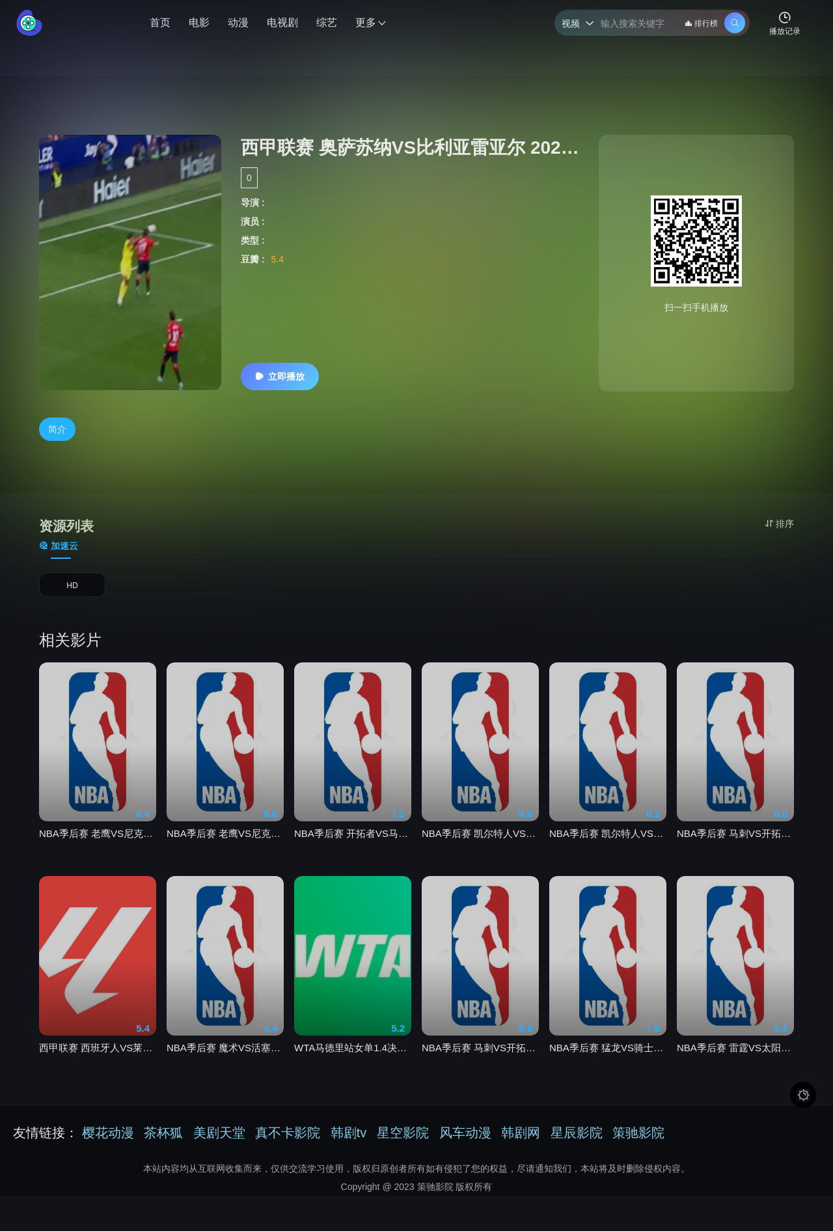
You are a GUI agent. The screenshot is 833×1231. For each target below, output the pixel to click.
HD (72, 592)
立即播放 (280, 376)
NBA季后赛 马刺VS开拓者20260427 (480, 1073)
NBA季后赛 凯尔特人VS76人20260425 (607, 859)
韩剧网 (520, 1140)
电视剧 (282, 22)
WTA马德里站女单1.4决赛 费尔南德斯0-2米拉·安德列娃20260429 (352, 1073)
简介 (57, 430)
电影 (199, 22)
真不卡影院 (287, 1140)
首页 (160, 22)
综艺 (326, 22)
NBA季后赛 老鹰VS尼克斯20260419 (225, 859)
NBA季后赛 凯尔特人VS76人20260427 (480, 859)
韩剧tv (349, 1140)
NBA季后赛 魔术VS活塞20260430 (225, 1073)
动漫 (238, 22)
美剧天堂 (219, 1140)
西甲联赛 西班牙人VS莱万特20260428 (97, 1073)
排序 (779, 523)
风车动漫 (465, 1140)
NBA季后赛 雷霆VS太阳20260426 (735, 1073)
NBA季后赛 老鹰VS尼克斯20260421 (97, 859)
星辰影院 (577, 1140)
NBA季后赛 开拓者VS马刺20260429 (352, 859)
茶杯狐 (163, 1140)
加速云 (58, 549)
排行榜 (701, 23)
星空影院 (403, 1140)
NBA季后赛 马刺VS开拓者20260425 (735, 859)
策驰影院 (638, 1140)
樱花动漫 (108, 1140)
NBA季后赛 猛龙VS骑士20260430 (607, 1073)
